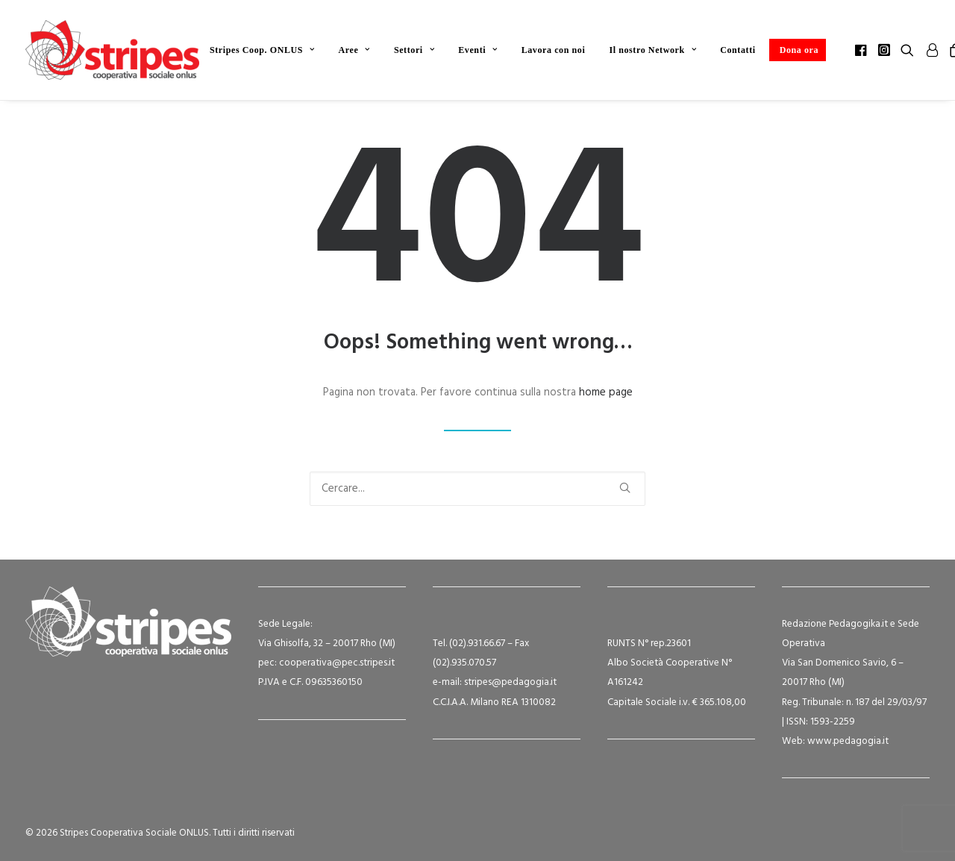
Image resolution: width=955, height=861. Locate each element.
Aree (354, 50)
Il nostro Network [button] (652, 50)
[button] (862, 50)
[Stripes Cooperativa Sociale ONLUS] (112, 50)
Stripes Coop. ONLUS (262, 50)
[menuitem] (262, 50)
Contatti (737, 50)
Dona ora (799, 50)
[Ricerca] (477, 489)
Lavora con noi (554, 50)
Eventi (477, 50)
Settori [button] (414, 50)
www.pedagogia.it (848, 741)
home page (606, 392)
